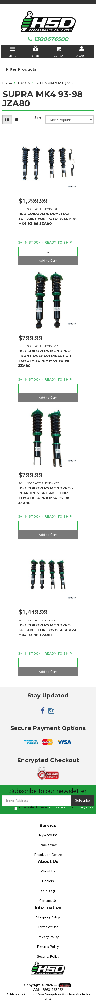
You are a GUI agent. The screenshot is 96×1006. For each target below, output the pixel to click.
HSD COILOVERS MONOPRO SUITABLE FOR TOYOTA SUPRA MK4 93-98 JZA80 (47, 630)
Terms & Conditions (59, 807)
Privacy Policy (85, 807)
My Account (48, 835)
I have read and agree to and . (54, 808)
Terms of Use (48, 927)
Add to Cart (48, 260)
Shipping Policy (48, 917)
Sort (37, 117)
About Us (48, 871)
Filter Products (21, 69)
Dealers (48, 881)
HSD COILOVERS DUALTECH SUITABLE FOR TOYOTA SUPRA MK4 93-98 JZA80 (47, 218)
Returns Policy (48, 947)
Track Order (48, 845)
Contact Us (48, 901)
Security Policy (48, 956)
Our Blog (48, 891)
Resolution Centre (48, 855)
